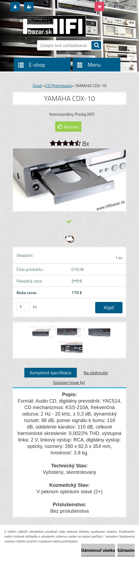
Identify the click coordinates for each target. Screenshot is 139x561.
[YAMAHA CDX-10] (41, 327)
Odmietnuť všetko (98, 550)
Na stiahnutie (96, 372)
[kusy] (23, 306)
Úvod (37, 85)
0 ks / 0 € (113, 7)
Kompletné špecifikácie (50, 372)
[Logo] (50, 26)
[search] (96, 45)
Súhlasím (126, 550)
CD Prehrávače (58, 85)
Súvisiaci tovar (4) (69, 382)
